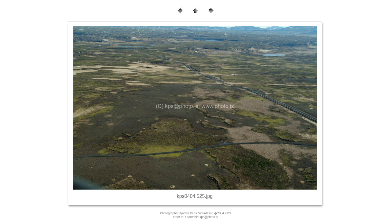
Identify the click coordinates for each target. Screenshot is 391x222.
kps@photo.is (208, 217)
